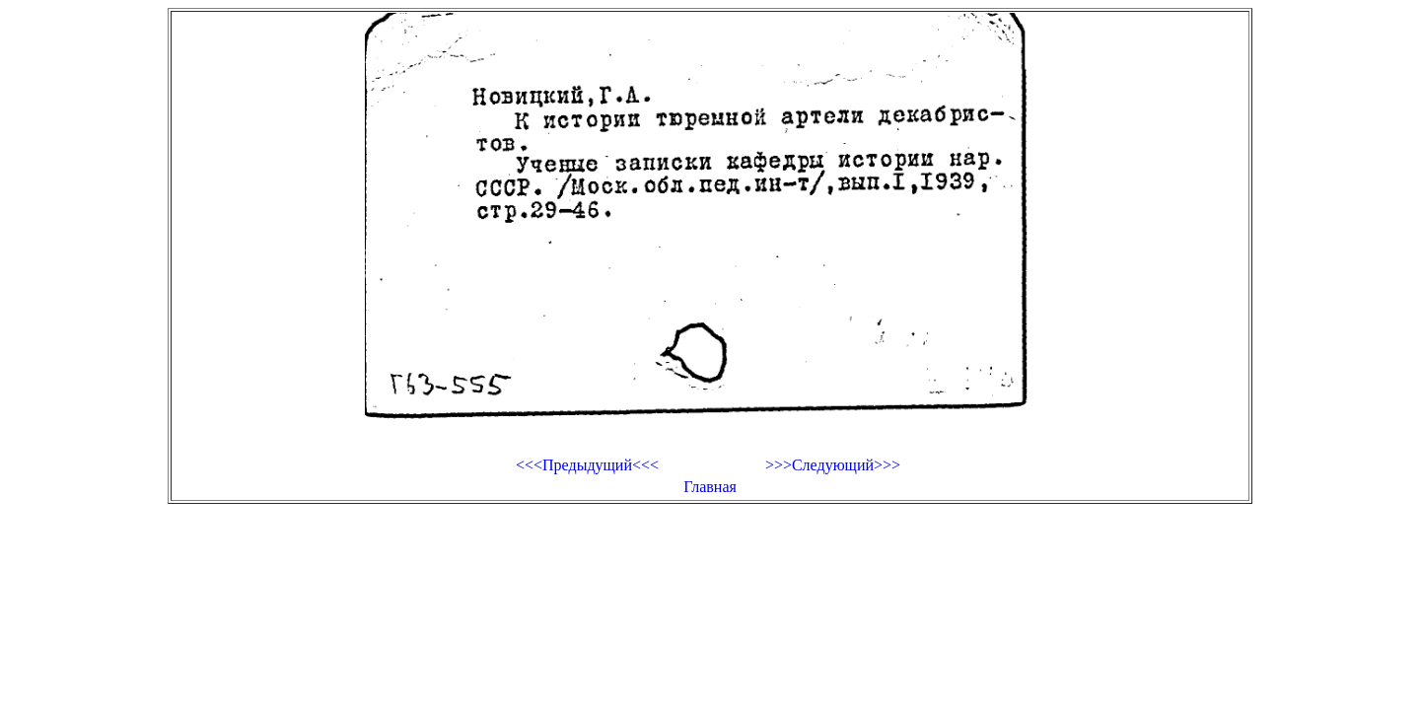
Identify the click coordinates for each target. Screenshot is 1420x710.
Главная (710, 486)
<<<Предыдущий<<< (587, 465)
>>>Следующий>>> (832, 465)
